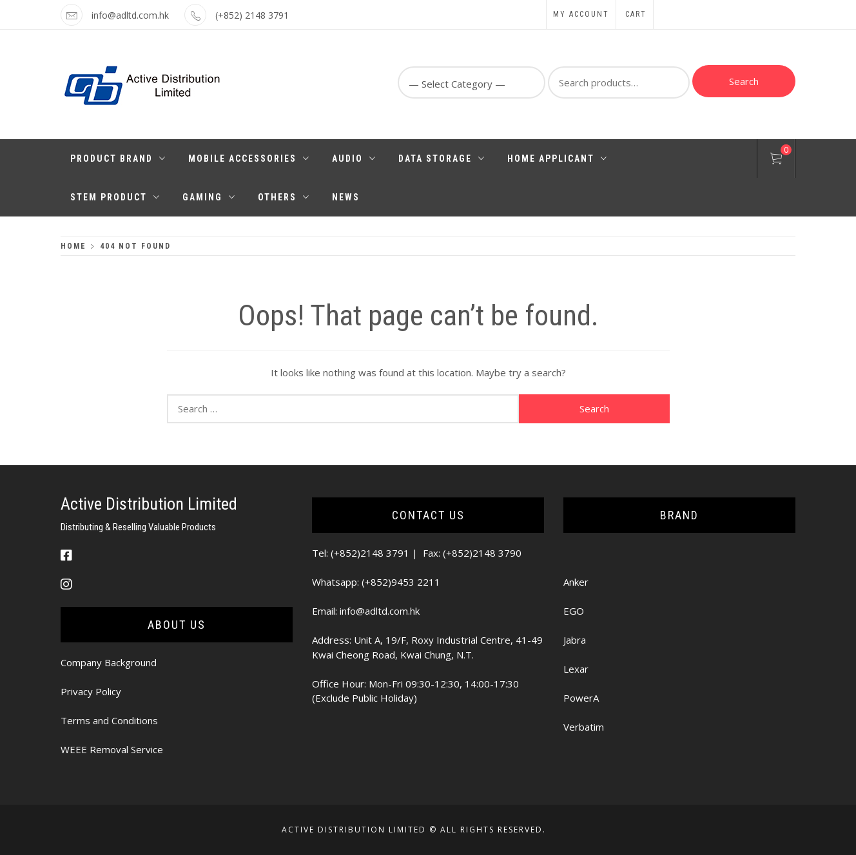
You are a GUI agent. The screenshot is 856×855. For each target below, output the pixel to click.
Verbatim (583, 726)
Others (284, 197)
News (346, 197)
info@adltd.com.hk (130, 15)
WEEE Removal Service (112, 749)
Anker (575, 581)
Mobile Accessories (249, 158)
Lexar (575, 668)
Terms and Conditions (109, 720)
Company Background (109, 662)
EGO (573, 610)
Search (744, 81)
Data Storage (441, 158)
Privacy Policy (91, 691)
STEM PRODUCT (115, 197)
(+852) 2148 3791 (252, 15)
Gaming (209, 197)
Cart (636, 14)
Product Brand (118, 158)
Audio (354, 158)
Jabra (574, 639)
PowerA (581, 697)
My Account (581, 14)
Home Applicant (557, 158)
